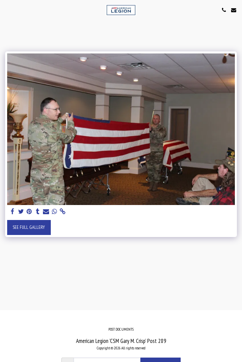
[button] (7, 10)
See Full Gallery (29, 227)
